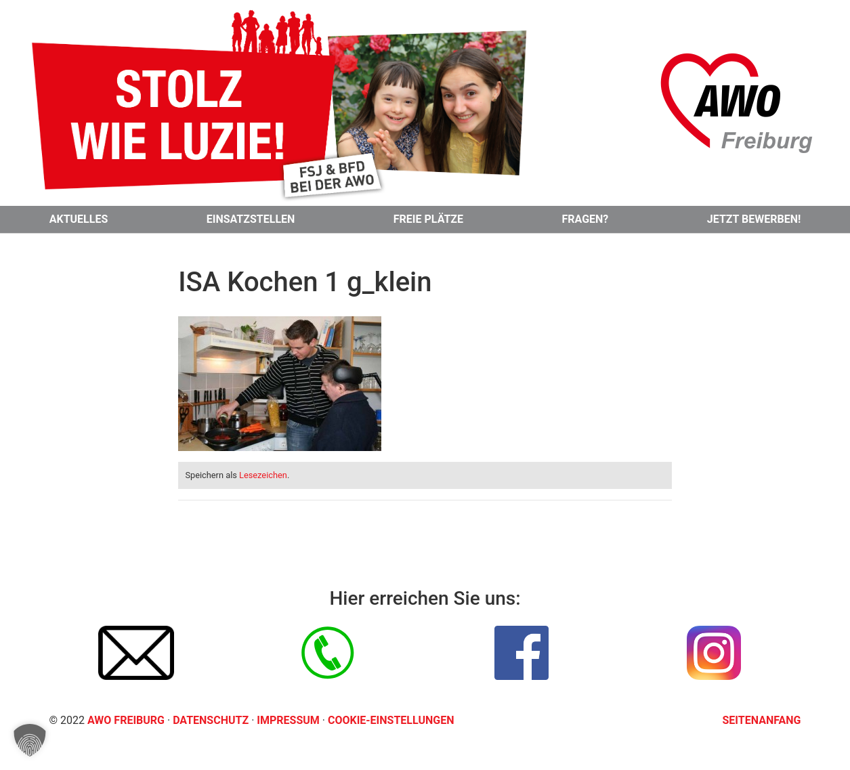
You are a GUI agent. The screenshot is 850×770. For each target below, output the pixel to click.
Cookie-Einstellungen (391, 720)
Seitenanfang (762, 720)
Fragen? (585, 219)
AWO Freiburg (126, 720)
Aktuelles (78, 219)
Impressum (289, 720)
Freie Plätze (428, 219)
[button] (30, 740)
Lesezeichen (263, 475)
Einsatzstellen (251, 219)
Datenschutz (212, 720)
